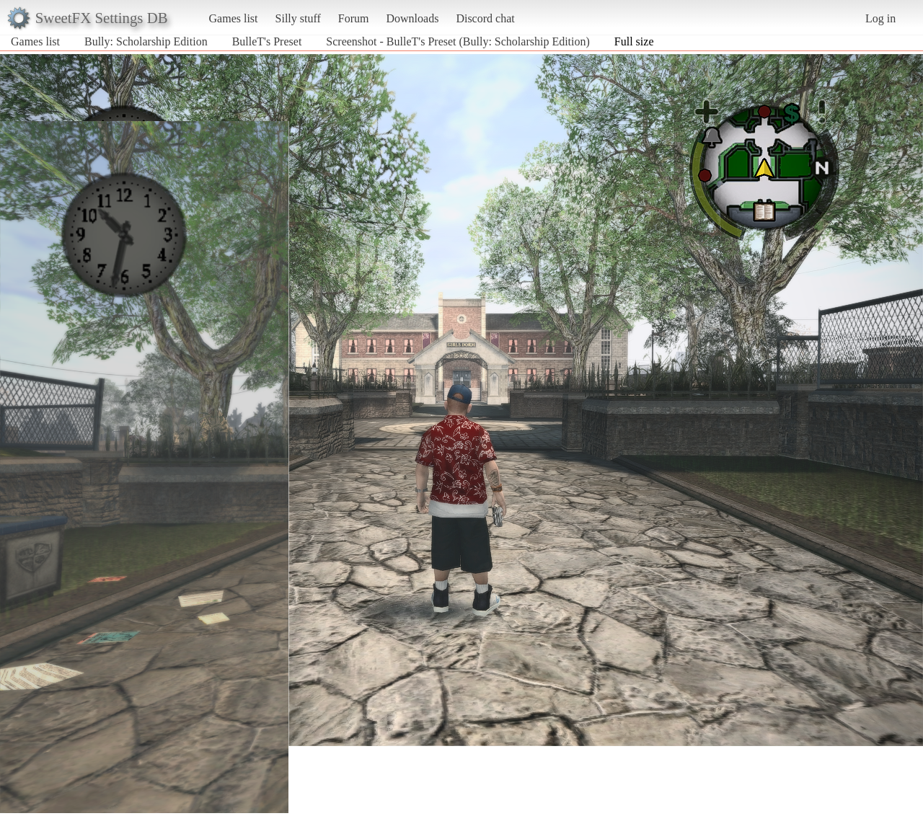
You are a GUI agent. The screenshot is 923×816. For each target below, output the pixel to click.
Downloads (412, 18)
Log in (880, 18)
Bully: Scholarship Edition (146, 41)
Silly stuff (298, 18)
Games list (233, 18)
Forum (353, 18)
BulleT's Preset (267, 41)
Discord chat (485, 18)
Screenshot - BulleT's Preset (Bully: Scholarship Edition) (458, 41)
